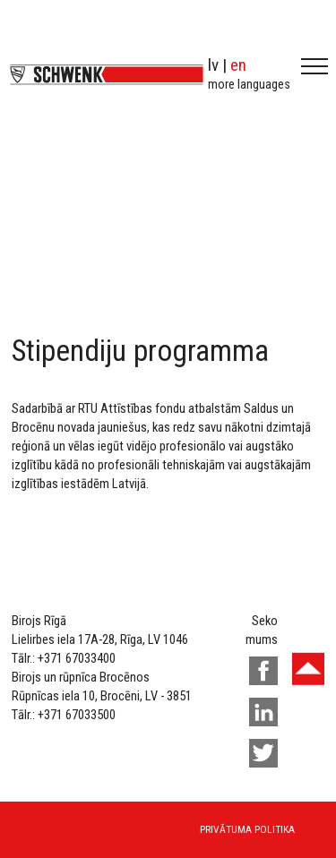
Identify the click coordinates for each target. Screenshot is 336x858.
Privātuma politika (247, 829)
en (238, 65)
